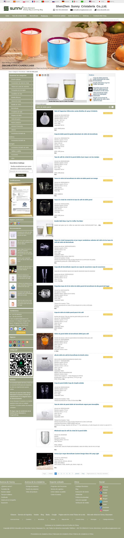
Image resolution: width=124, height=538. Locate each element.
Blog (77, 489)
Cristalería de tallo (16, 112)
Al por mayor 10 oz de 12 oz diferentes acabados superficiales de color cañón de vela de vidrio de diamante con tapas (25, 252)
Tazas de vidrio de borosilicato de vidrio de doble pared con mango (76, 178)
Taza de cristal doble (19, 16)
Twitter (104, 504)
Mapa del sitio (65, 519)
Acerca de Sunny (14, 519)
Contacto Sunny (80, 519)
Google (54, 514)
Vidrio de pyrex (15, 119)
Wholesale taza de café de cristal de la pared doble (70, 430)
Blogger (104, 498)
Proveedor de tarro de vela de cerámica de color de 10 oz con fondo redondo (25, 268)
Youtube (104, 490)
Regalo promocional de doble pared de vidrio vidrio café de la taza (101, 99)
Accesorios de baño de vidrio (20, 147)
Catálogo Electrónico (82, 486)
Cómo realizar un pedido (58, 492)
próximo (77, 473)
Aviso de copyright (81, 500)
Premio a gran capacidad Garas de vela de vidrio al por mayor (25, 259)
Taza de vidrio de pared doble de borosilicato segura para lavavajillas (76, 404)
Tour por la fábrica (6, 494)
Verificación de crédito (82, 503)
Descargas (93, 519)
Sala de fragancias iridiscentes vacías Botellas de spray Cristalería (75, 111)
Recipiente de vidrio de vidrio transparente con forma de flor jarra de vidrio (24, 234)
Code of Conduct (56, 494)
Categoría (15, 71)
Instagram (104, 510)
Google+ (104, 496)
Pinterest (104, 487)
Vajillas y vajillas (16, 151)
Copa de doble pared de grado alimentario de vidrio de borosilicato (101, 79)
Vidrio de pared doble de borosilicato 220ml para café (71, 334)
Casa (7, 16)
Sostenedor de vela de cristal (20, 83)
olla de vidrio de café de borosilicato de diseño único (71, 355)
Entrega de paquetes (32, 486)
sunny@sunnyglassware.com (82, 10)
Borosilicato (34, 16)
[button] (51, 68)
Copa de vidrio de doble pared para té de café (69, 312)
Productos (44, 16)
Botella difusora (16, 97)
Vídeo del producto (31, 492)
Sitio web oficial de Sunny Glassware (99, 514)
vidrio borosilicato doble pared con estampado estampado (100, 94)
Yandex (36, 514)
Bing (42, 514)
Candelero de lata (16, 94)
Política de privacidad (82, 497)
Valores (13, 130)
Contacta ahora (21, 332)
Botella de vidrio (16, 104)
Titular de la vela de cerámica (20, 86)
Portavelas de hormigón (18, 90)
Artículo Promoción (17, 126)
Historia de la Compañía (8, 500)
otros (12, 158)
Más (55, 130)
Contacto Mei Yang (99, 16)
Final (83, 473)
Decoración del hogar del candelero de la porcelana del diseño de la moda (25, 293)
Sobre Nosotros (73, 16)
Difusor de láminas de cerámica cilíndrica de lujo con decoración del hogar (24, 276)
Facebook (104, 507)
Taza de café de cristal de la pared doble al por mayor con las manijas (76, 157)
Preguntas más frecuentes (59, 486)
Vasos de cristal (16, 101)
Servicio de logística (25, 514)
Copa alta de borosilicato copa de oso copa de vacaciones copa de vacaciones (79, 267)
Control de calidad (59, 16)
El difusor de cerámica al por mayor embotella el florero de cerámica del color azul (24, 285)
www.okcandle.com (103, 10)
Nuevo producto (16, 122)
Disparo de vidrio (16, 115)
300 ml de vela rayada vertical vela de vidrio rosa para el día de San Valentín (25, 242)
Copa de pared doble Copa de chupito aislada (69, 383)
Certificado (4, 497)
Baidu (48, 514)
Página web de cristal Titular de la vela (72, 514)
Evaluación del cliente (82, 492)
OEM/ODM (79, 494)
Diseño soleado (16, 79)
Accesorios (14, 154)
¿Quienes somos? (6, 486)
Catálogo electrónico (108, 519)
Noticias (86, 16)
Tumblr (104, 493)
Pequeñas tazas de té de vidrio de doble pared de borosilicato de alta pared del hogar (100, 90)
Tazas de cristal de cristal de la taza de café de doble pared (73, 199)
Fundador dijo (5, 489)
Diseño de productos (32, 489)
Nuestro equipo (5, 492)
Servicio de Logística (57, 489)
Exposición (4, 503)
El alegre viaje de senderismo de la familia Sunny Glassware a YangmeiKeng (20, 414)
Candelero (28, 519)
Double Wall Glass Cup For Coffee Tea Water (61, 101)
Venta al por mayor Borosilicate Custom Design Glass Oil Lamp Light (76, 453)
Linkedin (104, 501)
